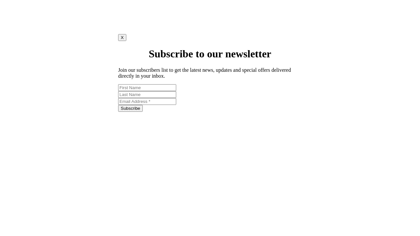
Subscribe (130, 108)
